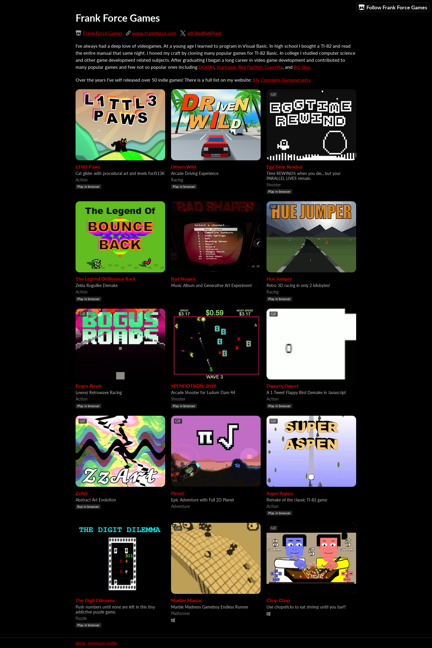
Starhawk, (226, 67)
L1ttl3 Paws (88, 166)
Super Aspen (280, 493)
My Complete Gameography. (282, 79)
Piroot (177, 493)
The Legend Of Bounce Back (106, 278)
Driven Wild (183, 166)
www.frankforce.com (154, 33)
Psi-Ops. (302, 67)
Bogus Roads (89, 386)
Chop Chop (278, 600)
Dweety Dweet (283, 386)
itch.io (80, 643)
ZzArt (81, 493)
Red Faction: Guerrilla (260, 67)
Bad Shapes (183, 278)
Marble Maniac (186, 600)
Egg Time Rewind (284, 166)
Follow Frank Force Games (392, 7)
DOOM (206, 67)
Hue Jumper (279, 278)
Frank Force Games (102, 33)
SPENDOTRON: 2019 (193, 386)
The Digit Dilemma (95, 600)
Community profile (102, 643)
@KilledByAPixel (204, 33)
